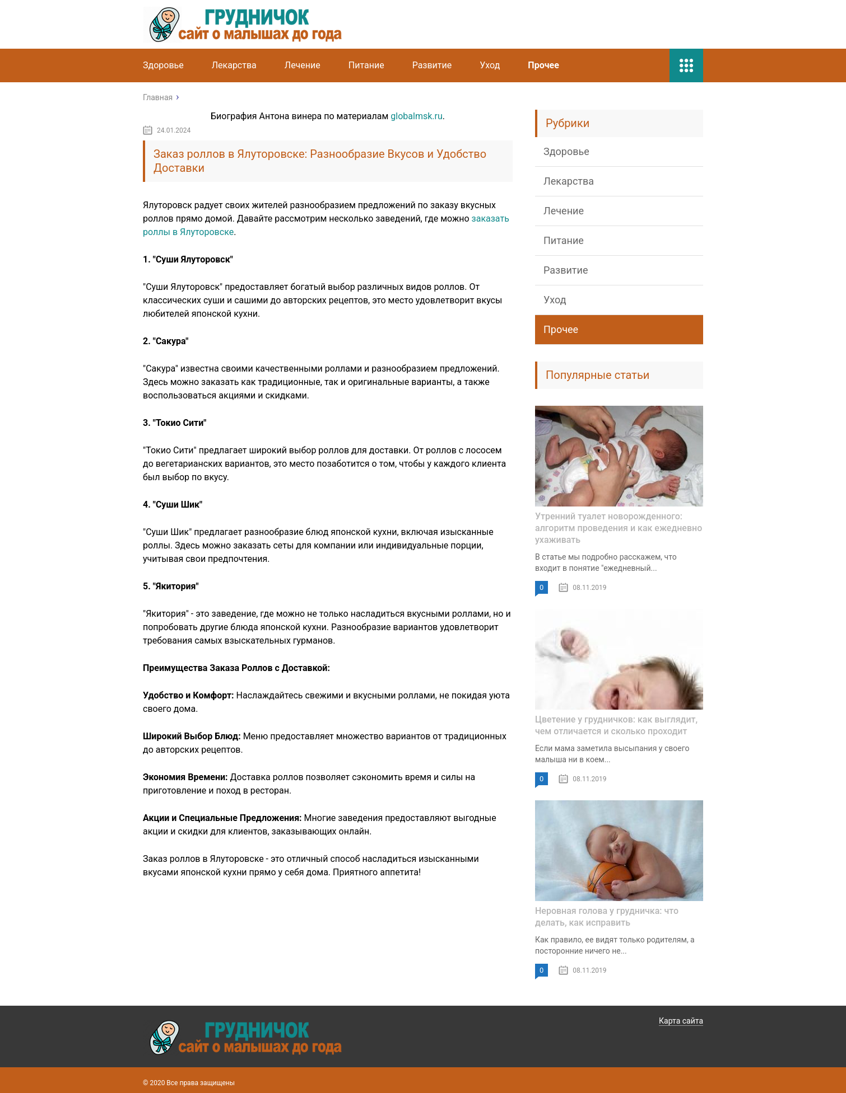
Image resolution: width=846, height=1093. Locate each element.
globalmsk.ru (416, 116)
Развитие (432, 65)
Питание (366, 65)
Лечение (302, 65)
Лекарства (234, 65)
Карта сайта (681, 1020)
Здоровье (163, 65)
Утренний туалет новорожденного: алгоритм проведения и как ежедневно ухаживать (618, 528)
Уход (490, 65)
